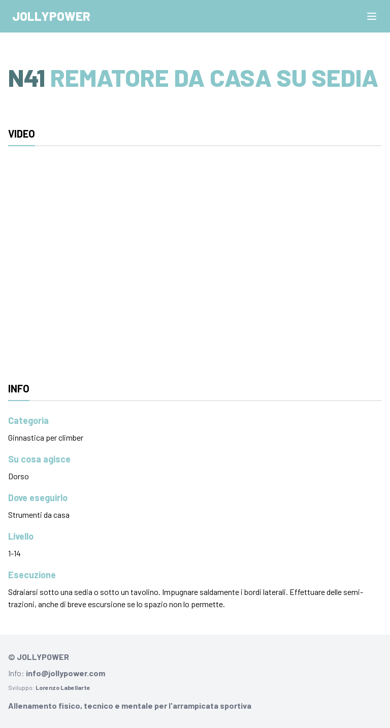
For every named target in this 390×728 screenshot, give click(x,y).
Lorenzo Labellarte (63, 687)
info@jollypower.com (65, 673)
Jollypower (51, 16)
